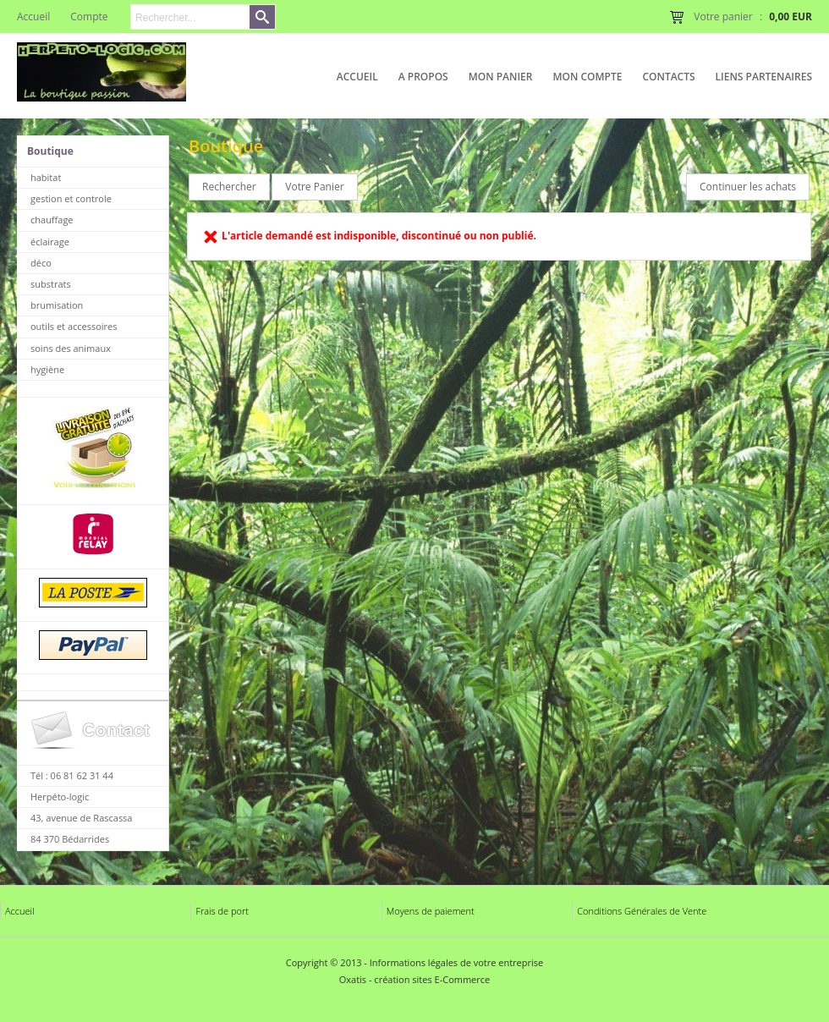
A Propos (423, 76)
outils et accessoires (74, 326)
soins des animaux (70, 348)
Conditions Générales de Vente (641, 910)
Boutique (50, 151)
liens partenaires (764, 76)
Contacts (668, 76)
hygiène (47, 369)
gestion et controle (71, 198)
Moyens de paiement (431, 910)
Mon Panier (501, 76)
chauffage (52, 219)
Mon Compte (587, 76)
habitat (45, 177)
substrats (50, 283)
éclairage (49, 241)
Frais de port (222, 910)
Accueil (357, 76)
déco (41, 262)
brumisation (56, 305)
